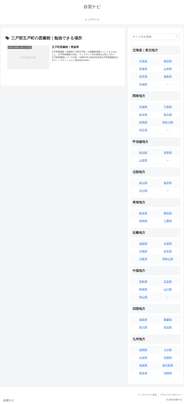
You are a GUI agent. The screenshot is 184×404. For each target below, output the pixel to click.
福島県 (168, 76)
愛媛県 (168, 319)
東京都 (168, 114)
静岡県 (143, 220)
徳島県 (143, 319)
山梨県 (143, 160)
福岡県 (143, 349)
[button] (177, 36)
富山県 (143, 182)
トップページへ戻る (147, 394)
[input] (155, 36)
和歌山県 (167, 258)
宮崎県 (168, 357)
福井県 (168, 182)
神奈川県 (167, 122)
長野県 (168, 152)
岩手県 (143, 76)
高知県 (168, 327)
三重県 (168, 220)
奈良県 (168, 251)
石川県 (143, 190)
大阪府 (143, 258)
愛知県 (168, 213)
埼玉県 (143, 130)
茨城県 (143, 106)
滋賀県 (143, 243)
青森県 (143, 68)
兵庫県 (168, 243)
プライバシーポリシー (170, 394)
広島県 (168, 281)
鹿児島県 (167, 365)
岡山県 (143, 297)
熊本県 (143, 373)
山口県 (168, 289)
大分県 (168, 349)
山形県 (168, 68)
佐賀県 (143, 357)
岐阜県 (143, 213)
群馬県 (143, 122)
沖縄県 (168, 373)
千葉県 (168, 106)
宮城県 (143, 84)
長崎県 (143, 365)
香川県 (143, 327)
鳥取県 (143, 281)
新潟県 (143, 152)
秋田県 (168, 61)
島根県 (143, 289)
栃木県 (143, 114)
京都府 (143, 251)
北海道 (143, 61)
